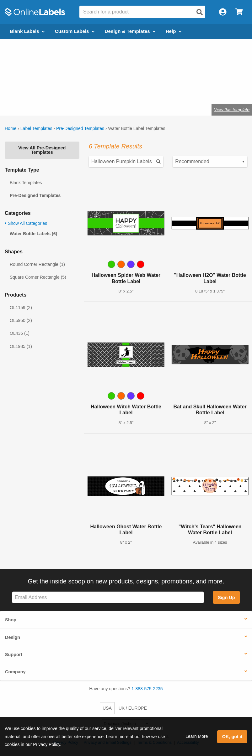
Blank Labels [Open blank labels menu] (27, 31)
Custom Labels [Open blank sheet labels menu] (75, 31)
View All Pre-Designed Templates (42, 150)
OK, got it (232, 736)
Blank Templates (26, 182)
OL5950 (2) (21, 320)
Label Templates (36, 128)
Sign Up (226, 597)
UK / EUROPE (133, 708)
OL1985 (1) (21, 346)
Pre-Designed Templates (80, 128)
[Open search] (199, 12)
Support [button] (13, 654)
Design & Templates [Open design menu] (130, 31)
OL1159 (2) (21, 307)
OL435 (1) (19, 333)
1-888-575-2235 (147, 688)
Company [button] (15, 671)
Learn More (196, 736)
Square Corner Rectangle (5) (38, 277)
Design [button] (12, 637)
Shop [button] (10, 619)
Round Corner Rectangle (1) (37, 264)
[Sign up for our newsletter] (108, 597)
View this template (231, 109)
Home (10, 128)
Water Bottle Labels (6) (33, 233)
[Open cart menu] (239, 12)
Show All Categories (26, 223)
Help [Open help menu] (174, 31)
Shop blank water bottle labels (88, 89)
